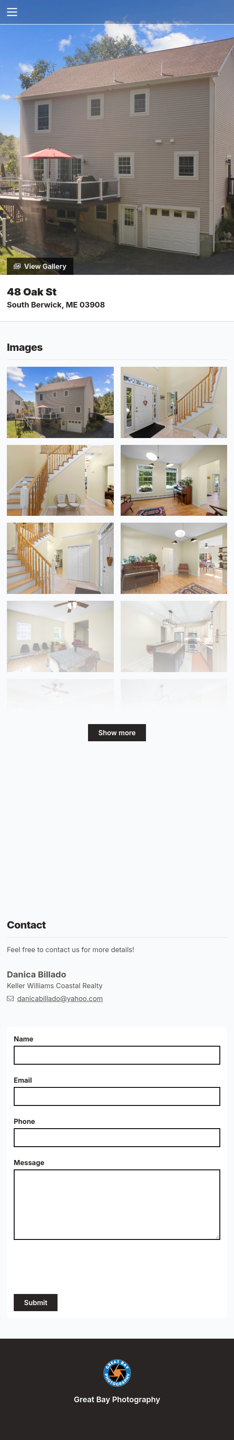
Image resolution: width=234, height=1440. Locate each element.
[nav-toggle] (12, 12)
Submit (35, 1302)
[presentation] (79, 1267)
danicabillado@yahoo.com (60, 998)
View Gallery (40, 266)
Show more (117, 732)
